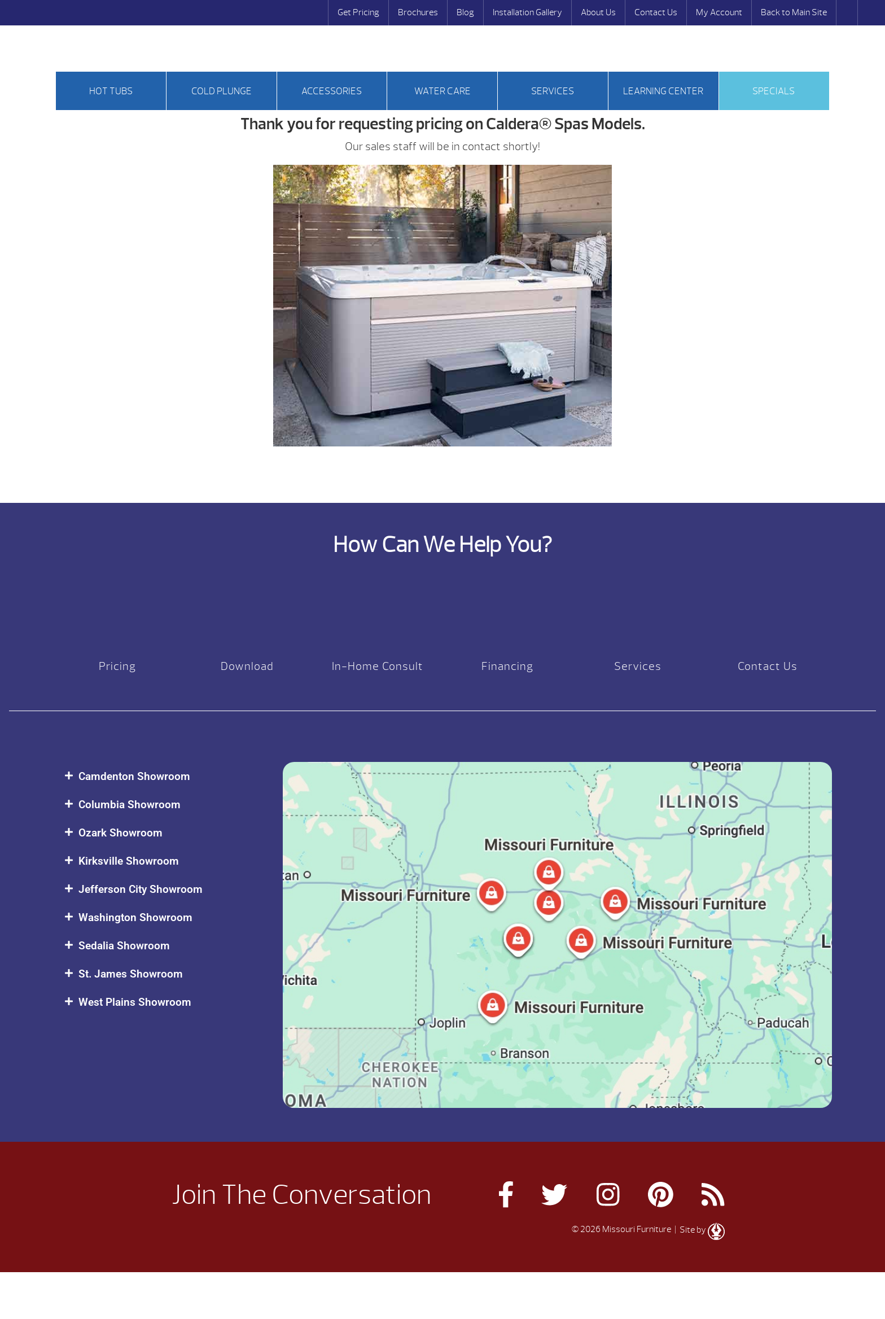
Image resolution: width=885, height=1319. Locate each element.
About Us (598, 12)
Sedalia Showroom (124, 945)
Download (247, 666)
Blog (465, 12)
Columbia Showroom (129, 804)
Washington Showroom (135, 917)
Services (552, 91)
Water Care (442, 91)
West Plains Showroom (134, 1002)
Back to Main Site (794, 12)
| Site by (699, 1229)
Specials (773, 91)
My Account (719, 12)
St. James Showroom (130, 973)
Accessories (331, 91)
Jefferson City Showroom (140, 889)
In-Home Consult (377, 666)
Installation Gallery (527, 12)
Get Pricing (358, 12)
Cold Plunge (221, 91)
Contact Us (655, 12)
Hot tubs (111, 91)
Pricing (117, 666)
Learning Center (663, 91)
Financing (507, 666)
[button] (162, 776)
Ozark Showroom (120, 832)
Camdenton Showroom (134, 776)
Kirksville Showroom (128, 860)
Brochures (418, 12)
